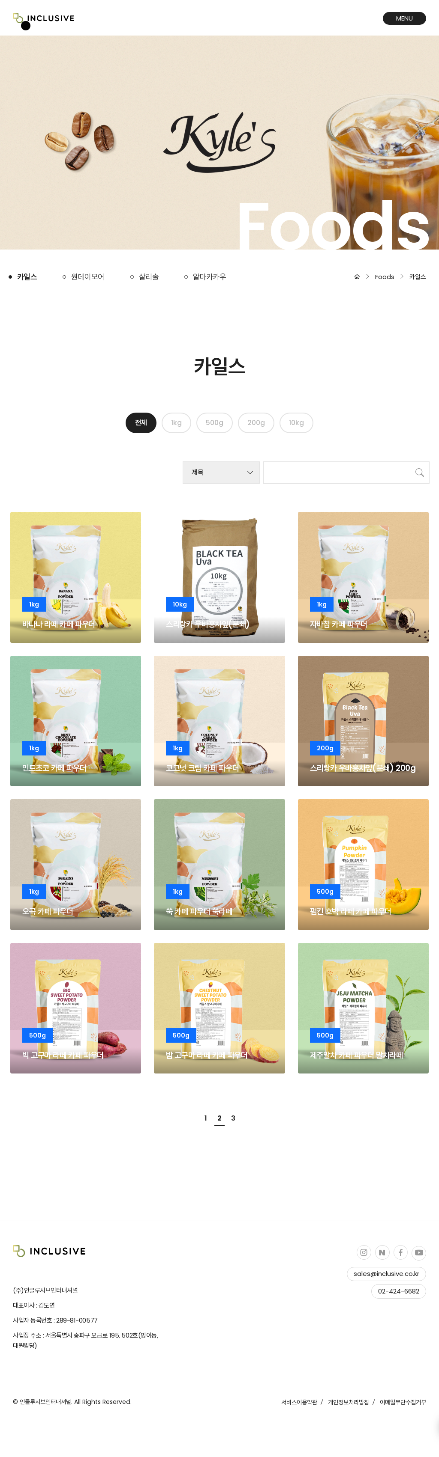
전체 (141, 423)
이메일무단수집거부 (403, 1402)
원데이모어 (87, 276)
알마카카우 (209, 276)
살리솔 (149, 276)
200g (256, 423)
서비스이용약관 (299, 1402)
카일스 (27, 276)
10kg (296, 423)
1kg (176, 423)
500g (214, 423)
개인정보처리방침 (348, 1402)
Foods (384, 276)
